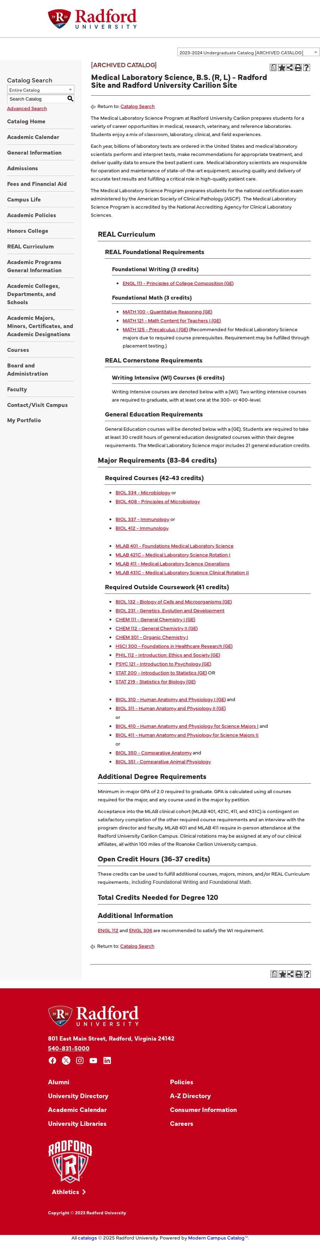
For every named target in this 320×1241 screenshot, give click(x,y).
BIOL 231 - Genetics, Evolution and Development (170, 610)
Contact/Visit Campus (37, 404)
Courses (18, 349)
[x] (66, 1060)
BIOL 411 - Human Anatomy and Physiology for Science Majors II (187, 734)
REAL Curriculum (30, 246)
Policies (181, 1081)
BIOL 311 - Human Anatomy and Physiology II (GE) (171, 707)
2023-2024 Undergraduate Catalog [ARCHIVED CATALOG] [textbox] (241, 52)
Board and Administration (27, 369)
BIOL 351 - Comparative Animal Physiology (163, 761)
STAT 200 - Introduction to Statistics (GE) (161, 672)
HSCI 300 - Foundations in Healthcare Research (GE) (174, 645)
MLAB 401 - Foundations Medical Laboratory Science (175, 545)
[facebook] (52, 1060)
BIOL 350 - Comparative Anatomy (154, 752)
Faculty (17, 389)
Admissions (22, 168)
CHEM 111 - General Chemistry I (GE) (155, 619)
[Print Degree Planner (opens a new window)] (273, 67)
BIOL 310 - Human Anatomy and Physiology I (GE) (171, 699)
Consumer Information (203, 1109)
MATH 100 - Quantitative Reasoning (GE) (167, 311)
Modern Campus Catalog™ (218, 1237)
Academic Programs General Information (34, 266)
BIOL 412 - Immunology (142, 527)
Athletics (65, 1191)
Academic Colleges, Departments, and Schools (33, 293)
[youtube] (93, 1060)
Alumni (58, 1081)
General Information (34, 152)
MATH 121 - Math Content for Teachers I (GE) (172, 320)
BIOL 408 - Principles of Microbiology (158, 501)
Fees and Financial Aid (37, 183)
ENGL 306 (140, 930)
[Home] (92, 19)
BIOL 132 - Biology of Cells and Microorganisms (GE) (174, 601)
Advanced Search (27, 108)
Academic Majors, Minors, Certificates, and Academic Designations (40, 325)
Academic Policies (31, 215)
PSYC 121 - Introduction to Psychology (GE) (163, 663)
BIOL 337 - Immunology (142, 518)
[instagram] (79, 1060)
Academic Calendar (33, 136)
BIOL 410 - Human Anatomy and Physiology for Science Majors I (187, 725)
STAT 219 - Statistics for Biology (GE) (156, 681)
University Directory (78, 1095)
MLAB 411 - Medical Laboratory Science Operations (173, 563)
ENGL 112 (108, 930)
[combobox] (248, 52)
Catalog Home (26, 121)
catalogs (87, 1237)
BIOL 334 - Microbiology (143, 492)
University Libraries (77, 1123)
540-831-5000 (69, 1048)
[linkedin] (107, 1060)
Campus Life (24, 199)
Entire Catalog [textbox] (24, 89)
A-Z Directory (190, 1095)
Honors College (27, 230)
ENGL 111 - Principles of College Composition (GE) (178, 282)
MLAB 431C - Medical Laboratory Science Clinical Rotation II (182, 572)
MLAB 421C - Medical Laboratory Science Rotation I (173, 554)
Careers (181, 1123)
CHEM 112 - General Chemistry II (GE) (157, 628)
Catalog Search (138, 105)
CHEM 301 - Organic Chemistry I (152, 636)
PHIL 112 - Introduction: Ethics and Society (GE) (168, 654)
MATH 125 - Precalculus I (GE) (155, 329)
